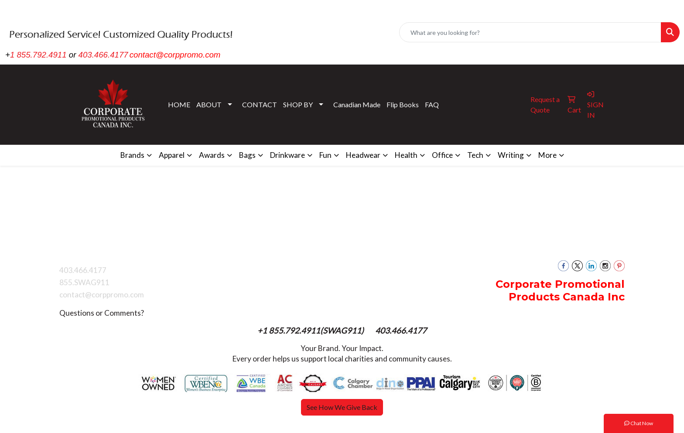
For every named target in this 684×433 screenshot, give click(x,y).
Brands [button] (132, 155)
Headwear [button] (363, 155)
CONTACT (259, 104)
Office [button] (442, 155)
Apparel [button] (172, 155)
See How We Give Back (342, 407)
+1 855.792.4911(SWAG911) (311, 330)
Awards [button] (212, 155)
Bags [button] (247, 155)
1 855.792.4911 (38, 54)
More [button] (547, 155)
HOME (179, 104)
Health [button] (406, 155)
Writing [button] (511, 155)
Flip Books (402, 104)
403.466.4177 (103, 54)
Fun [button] (325, 155)
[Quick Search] (530, 32)
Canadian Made (356, 104)
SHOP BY (298, 104)
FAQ (432, 104)
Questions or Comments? (101, 312)
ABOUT (209, 104)
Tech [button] (475, 155)
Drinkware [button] (287, 155)
